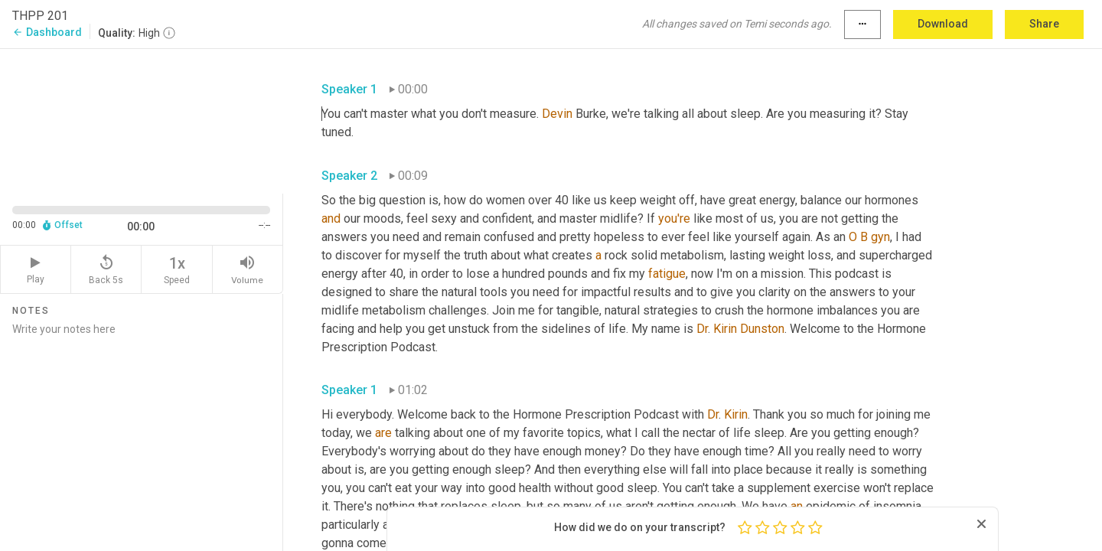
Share (1044, 24)
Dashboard (47, 32)
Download (943, 24)
